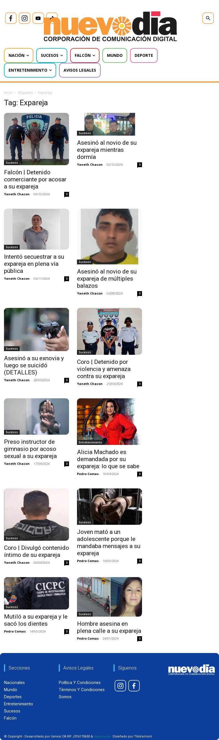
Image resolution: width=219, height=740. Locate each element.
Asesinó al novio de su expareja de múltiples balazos (107, 278)
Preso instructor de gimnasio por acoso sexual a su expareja (30, 448)
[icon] (11, 18)
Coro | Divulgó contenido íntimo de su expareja (36, 551)
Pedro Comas (88, 474)
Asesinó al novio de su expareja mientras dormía (107, 149)
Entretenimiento (90, 442)
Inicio (8, 92)
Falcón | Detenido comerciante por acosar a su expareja (35, 179)
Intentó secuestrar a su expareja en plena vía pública (34, 263)
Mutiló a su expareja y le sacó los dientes (36, 620)
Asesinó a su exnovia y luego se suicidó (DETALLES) (34, 365)
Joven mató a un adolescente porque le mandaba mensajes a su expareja (108, 542)
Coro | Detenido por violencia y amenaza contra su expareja (104, 369)
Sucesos (12, 163)
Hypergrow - (103, 736)
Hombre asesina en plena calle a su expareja (109, 627)
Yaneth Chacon (17, 194)
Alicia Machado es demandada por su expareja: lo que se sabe (108, 459)
